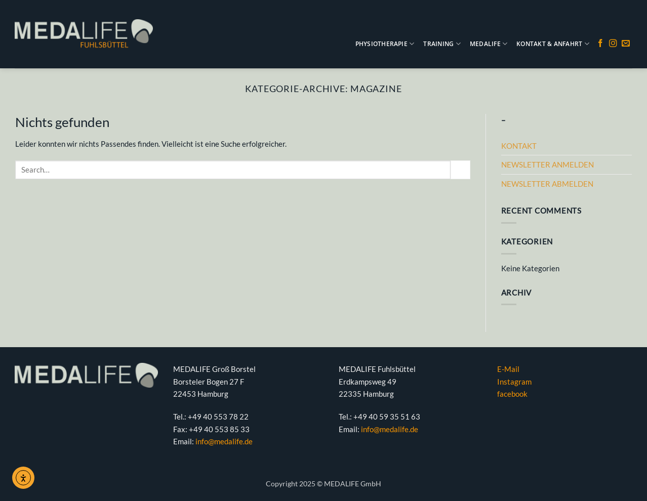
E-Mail (508, 368)
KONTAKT (519, 145)
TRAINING (441, 44)
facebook (512, 393)
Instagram (514, 381)
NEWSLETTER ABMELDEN (547, 183)
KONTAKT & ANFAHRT (552, 44)
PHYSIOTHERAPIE (385, 44)
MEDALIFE (488, 44)
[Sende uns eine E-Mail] (626, 43)
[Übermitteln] (460, 170)
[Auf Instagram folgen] (613, 43)
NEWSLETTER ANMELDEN (547, 164)
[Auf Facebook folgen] (600, 43)
